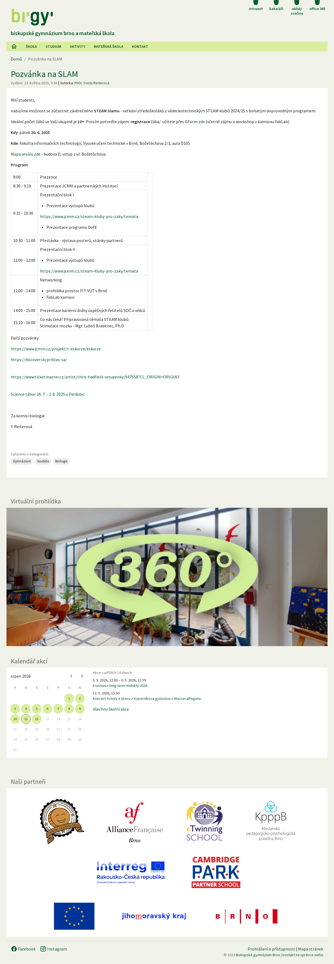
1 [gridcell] (69, 698)
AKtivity (77, 46)
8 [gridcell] (69, 709)
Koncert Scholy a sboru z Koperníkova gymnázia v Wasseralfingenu (147, 698)
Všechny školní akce (111, 709)
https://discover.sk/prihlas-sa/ (39, 359)
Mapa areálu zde (25, 154)
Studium (53, 46)
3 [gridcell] (15, 709)
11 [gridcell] (26, 719)
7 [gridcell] (58, 709)
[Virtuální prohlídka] (167, 577)
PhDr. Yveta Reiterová (91, 82)
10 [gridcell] (15, 719)
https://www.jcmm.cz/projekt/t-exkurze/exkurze (56, 348)
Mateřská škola (108, 46)
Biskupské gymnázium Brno (258, 954)
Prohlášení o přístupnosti (271, 949)
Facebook (23, 949)
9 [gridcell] (80, 709)
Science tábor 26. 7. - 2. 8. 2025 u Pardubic (48, 394)
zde (201, 121)
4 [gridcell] (26, 709)
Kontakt (140, 46)
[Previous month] (71, 676)
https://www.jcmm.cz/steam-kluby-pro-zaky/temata (89, 216)
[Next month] (82, 676)
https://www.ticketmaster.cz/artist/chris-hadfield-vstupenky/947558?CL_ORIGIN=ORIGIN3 (95, 376)
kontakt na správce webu (302, 954)
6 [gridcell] (47, 709)
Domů (16, 59)
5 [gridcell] (37, 709)
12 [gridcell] (36, 719)
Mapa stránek (310, 949)
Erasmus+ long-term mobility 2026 (120, 685)
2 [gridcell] (80, 698)
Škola (31, 46)
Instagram (53, 949)
